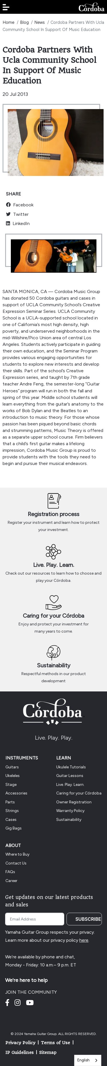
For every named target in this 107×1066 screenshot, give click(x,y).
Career (11, 880)
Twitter (17, 214)
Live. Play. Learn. (53, 564)
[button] (6, 7)
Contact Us (16, 863)
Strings (12, 810)
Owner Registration (74, 802)
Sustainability (53, 665)
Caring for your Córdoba (53, 615)
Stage (11, 784)
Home (8, 22)
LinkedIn (18, 223)
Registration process (53, 514)
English (83, 1060)
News (39, 22)
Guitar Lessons (69, 775)
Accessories (16, 793)
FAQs (10, 871)
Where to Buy (17, 854)
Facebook (19, 205)
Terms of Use (55, 1042)
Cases (11, 819)
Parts (10, 802)
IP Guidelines (19, 1052)
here (83, 940)
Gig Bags (13, 828)
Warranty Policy (70, 810)
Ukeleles (12, 775)
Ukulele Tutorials (71, 767)
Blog (24, 22)
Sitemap (47, 1052)
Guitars (12, 767)
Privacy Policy (20, 1042)
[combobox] (87, 1060)
